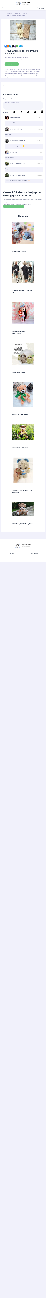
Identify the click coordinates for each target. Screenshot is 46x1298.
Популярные (34, 553)
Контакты (12, 558)
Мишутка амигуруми (20, 414)
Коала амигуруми (19, 251)
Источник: (7, 60)
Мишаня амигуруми (20, 448)
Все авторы (34, 558)
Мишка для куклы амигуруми (19, 332)
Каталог (12, 553)
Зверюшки (7, 48)
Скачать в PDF (12, 64)
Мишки (13, 48)
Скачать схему (13, 206)
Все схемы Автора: (10, 57)
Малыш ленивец (18, 372)
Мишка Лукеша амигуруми (22, 524)
